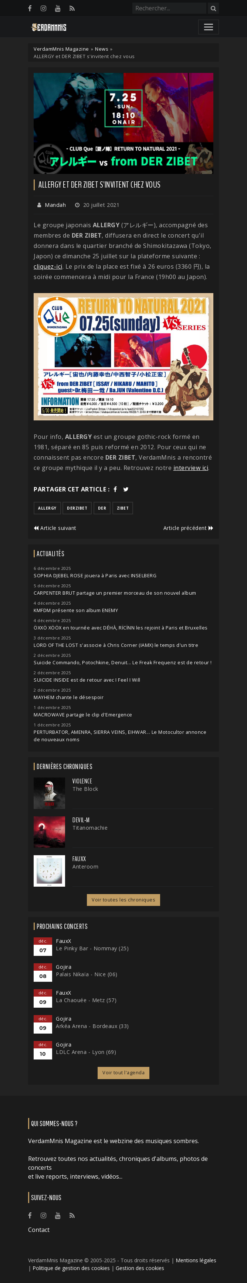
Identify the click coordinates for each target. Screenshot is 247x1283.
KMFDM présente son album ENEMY (76, 610)
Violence (82, 781)
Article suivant (55, 527)
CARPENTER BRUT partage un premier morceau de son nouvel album (115, 593)
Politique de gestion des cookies (71, 1268)
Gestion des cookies (140, 1268)
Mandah (55, 204)
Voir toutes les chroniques (123, 900)
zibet (123, 508)
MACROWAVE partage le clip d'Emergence (83, 715)
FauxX (79, 858)
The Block (85, 788)
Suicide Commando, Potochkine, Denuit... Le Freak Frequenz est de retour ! (123, 662)
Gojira (63, 966)
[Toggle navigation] (208, 27)
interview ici (191, 468)
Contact (39, 1230)
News (101, 49)
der (102, 508)
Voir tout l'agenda (123, 1072)
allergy (47, 508)
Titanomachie (90, 827)
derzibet (77, 508)
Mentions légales (196, 1260)
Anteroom (85, 866)
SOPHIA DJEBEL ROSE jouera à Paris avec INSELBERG (95, 575)
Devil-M (81, 820)
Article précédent (188, 527)
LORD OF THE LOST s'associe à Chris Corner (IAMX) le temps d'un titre (116, 645)
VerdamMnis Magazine (61, 49)
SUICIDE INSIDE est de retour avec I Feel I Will (87, 680)
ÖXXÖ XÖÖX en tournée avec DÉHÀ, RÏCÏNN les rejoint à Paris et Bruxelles (121, 628)
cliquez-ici (48, 266)
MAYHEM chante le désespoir (69, 697)
